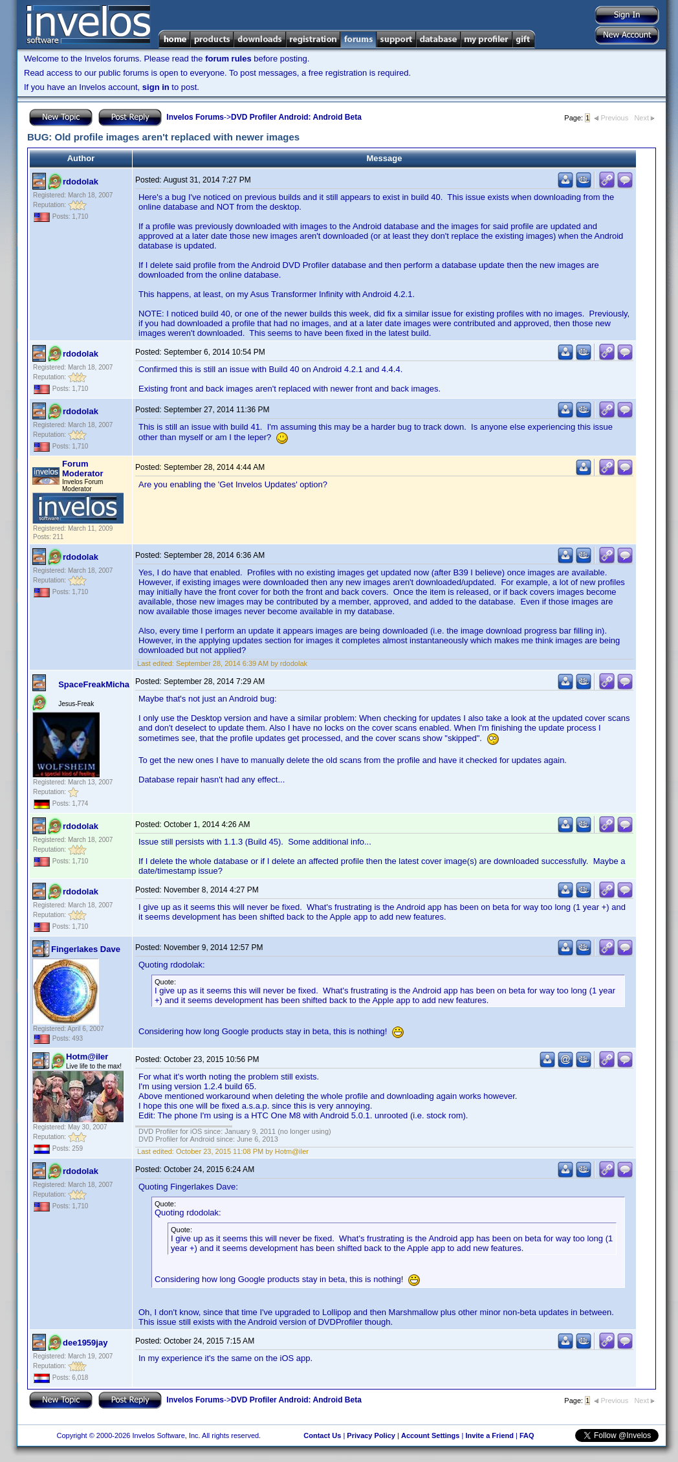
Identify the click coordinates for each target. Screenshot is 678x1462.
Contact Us (322, 1435)
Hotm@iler (87, 1056)
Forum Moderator (83, 468)
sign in (156, 87)
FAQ (526, 1435)
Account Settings (430, 1435)
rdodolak (80, 181)
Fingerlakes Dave (85, 949)
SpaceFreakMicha (93, 684)
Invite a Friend (489, 1435)
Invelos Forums (195, 117)
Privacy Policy (371, 1435)
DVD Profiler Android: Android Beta (296, 117)
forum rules (228, 58)
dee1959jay (85, 1342)
